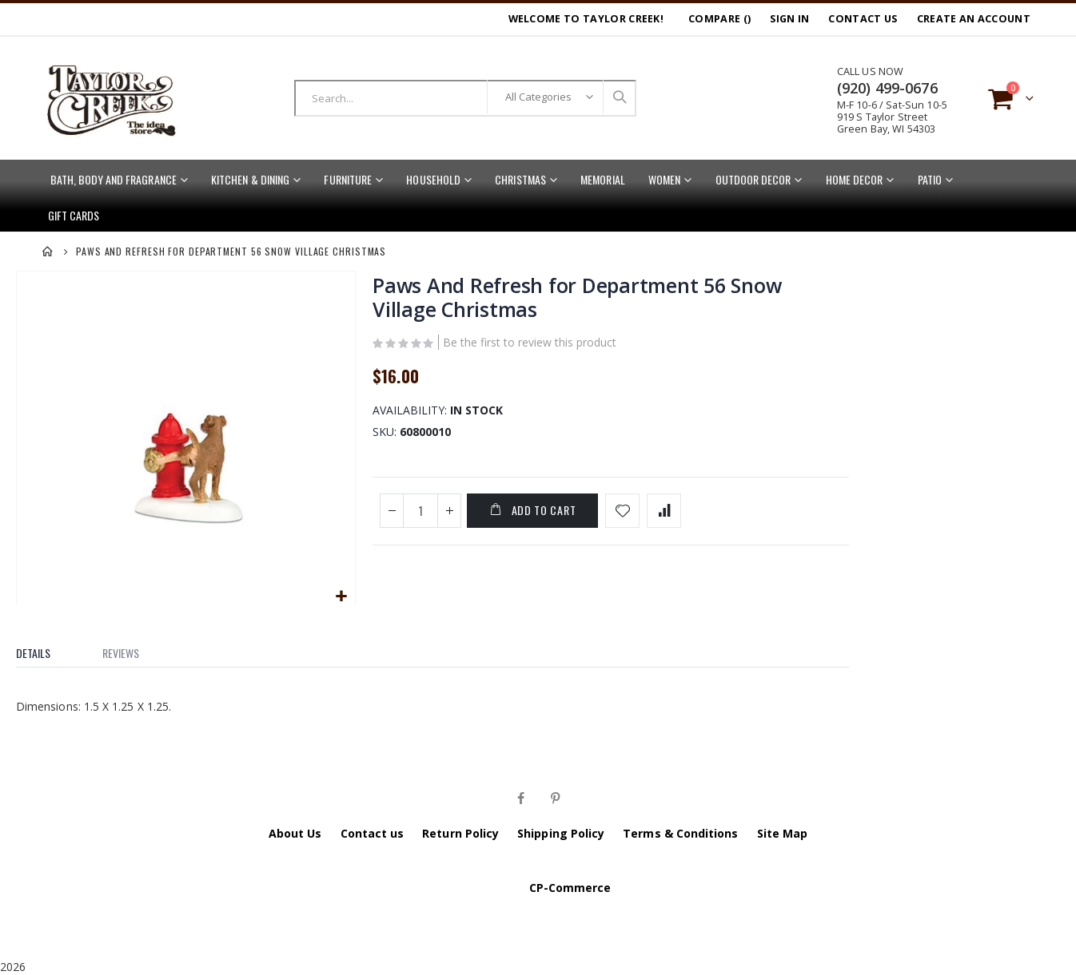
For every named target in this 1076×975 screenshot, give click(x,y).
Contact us (372, 831)
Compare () (719, 19)
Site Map (782, 831)
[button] (341, 595)
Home (48, 251)
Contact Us (862, 19)
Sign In (789, 19)
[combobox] (465, 98)
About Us (295, 831)
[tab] (45, 648)
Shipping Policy (560, 831)
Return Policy (460, 831)
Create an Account (973, 19)
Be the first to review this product (529, 343)
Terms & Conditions (680, 831)
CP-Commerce (570, 886)
